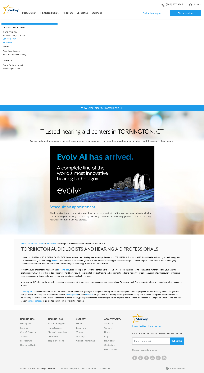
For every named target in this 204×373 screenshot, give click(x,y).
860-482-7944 (9, 38)
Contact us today (35, 300)
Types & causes (55, 328)
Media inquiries (111, 349)
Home (24, 243)
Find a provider (186, 13)
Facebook (134, 358)
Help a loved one (56, 341)
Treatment (53, 336)
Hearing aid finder (28, 345)
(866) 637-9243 (172, 5)
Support (97, 13)
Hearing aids (26, 323)
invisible (89, 294)
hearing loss (63, 269)
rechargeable (72, 294)
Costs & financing (28, 332)
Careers (108, 328)
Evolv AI (55, 260)
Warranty (80, 336)
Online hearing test (152, 13)
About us (108, 323)
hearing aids (28, 291)
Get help (80, 323)
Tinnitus (68, 13)
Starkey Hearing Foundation (145, 350)
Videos (79, 332)
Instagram (140, 358)
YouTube (152, 358)
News (106, 332)
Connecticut (51, 243)
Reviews (24, 328)
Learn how (81, 328)
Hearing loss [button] (48, 13)
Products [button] (28, 13)
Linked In (158, 358)
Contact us (109, 345)
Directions (7, 42)
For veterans (26, 341)
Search (195, 5)
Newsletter (109, 341)
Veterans (82, 13)
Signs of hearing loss (57, 332)
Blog (106, 336)
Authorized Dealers (36, 243)
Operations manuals (85, 341)
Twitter (146, 358)
